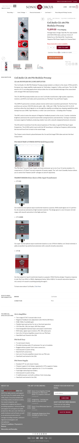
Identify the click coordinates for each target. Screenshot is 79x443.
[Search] (14, 6)
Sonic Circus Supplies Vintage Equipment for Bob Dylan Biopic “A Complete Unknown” (41, 392)
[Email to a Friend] (70, 64)
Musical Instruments (36, 12)
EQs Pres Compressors (68, 18)
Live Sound (48, 12)
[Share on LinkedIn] (76, 64)
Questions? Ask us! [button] (60, 52)
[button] (13, 12)
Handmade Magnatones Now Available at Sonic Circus (41, 414)
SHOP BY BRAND (65, 412)
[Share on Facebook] (66, 64)
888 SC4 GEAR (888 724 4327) (64, 1)
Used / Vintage (22, 12)
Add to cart (63, 47)
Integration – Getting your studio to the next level (40, 400)
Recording (10, 12)
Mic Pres (49, 20)
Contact (75, 1)
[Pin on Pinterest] (73, 64)
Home (49, 18)
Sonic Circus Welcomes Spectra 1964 (41, 407)
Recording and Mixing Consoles (63, 12)
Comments (34, 410)
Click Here (37, 286)
